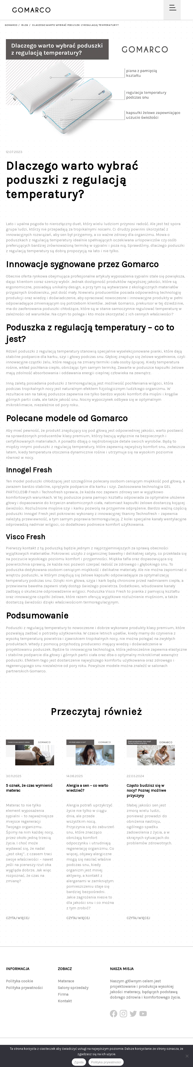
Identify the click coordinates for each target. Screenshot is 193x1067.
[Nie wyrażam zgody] (186, 1055)
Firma (63, 994)
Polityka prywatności (24, 987)
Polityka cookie (19, 981)
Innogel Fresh (36, 516)
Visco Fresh (115, 593)
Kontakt (65, 1001)
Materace (66, 981)
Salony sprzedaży (73, 987)
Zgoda (79, 1062)
